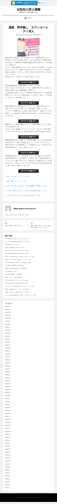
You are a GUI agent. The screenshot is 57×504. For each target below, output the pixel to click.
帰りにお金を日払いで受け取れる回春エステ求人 (16, 285)
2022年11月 (8, 424)
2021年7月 (7, 472)
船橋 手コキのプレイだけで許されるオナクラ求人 (17, 252)
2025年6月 (7, 332)
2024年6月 (7, 368)
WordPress (39, 499)
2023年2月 (7, 415)
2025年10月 (8, 320)
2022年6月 (7, 439)
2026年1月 (7, 311)
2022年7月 (7, 436)
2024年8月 (7, 362)
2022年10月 (8, 427)
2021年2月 (7, 487)
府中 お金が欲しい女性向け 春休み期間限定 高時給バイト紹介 (27, 188)
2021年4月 (7, 481)
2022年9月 (7, 430)
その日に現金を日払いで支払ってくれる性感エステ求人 (18, 264)
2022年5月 (7, 442)
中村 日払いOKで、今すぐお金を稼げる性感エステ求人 (24, 197)
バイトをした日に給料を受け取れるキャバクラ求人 (17, 243)
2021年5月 (7, 478)
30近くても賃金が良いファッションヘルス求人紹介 (17, 291)
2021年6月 (7, 475)
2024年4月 (7, 374)
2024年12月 (8, 350)
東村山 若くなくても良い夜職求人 (13, 279)
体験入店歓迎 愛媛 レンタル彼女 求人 (13, 276)
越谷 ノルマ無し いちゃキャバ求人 (18, 178)
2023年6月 (7, 403)
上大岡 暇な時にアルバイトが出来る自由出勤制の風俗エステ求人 (27, 193)
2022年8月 (7, 433)
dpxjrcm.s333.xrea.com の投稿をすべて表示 (17, 217)
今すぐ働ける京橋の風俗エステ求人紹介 (14, 267)
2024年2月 (7, 380)
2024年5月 (7, 371)
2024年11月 (8, 353)
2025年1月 (7, 347)
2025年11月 (8, 317)
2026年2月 (7, 308)
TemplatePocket (28, 499)
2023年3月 (7, 412)
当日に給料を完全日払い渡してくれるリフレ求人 (16, 240)
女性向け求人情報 (28, 10)
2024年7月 (7, 365)
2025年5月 (7, 335)
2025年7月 (7, 329)
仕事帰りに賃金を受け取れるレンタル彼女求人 (16, 270)
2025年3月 (7, 341)
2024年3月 (7, 377)
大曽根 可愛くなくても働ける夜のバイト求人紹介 (17, 294)
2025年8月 (7, 326)
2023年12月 (8, 386)
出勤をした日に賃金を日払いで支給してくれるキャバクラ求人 (19, 258)
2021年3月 (7, 484)
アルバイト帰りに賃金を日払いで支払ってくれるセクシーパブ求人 (20, 297)
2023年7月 (7, 400)
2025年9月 (7, 323)
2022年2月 (7, 451)
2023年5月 (7, 406)
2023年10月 (8, 391)
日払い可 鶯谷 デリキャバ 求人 (12, 246)
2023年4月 (7, 409)
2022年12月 (8, 421)
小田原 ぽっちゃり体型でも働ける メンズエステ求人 (18, 261)
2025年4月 (7, 338)
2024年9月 (7, 359)
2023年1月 (7, 418)
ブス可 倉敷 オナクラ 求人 (11, 273)
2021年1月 (7, 490)
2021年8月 (7, 469)
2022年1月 (7, 454)
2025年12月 (8, 314)
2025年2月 (7, 344)
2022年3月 (7, 448)
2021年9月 (7, 466)
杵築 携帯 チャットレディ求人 (17, 183)
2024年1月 (7, 383)
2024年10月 (8, 356)
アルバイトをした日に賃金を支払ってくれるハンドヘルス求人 (19, 288)
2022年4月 (7, 445)
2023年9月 (7, 394)
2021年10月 (8, 463)
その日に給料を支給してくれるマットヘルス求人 (16, 282)
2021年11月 (7, 460)
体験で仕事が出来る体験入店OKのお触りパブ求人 (16, 255)
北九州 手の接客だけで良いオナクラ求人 (15, 249)
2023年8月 (7, 397)
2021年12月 (8, 457)
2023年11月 (8, 388)
